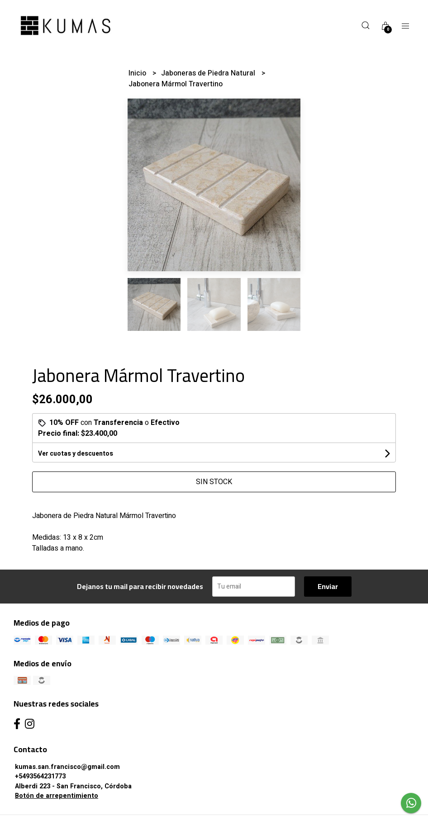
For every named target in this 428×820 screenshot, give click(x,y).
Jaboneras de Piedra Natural (209, 73)
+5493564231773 (40, 776)
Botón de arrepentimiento (56, 796)
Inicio (138, 73)
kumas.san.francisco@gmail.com (67, 767)
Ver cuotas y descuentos (75, 453)
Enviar (328, 586)
